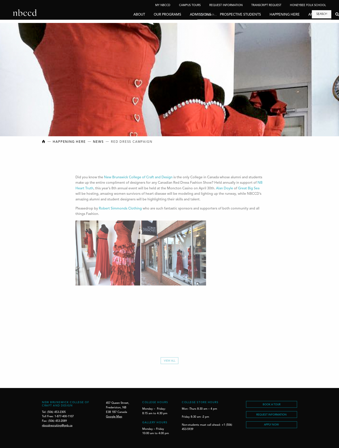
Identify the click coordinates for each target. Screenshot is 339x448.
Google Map (114, 416)
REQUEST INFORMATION (271, 415)
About (126, 14)
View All (169, 362)
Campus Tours (190, 5)
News (98, 142)
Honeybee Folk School (308, 5)
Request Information (226, 5)
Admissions (187, 14)
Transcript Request (266, 5)
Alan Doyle (224, 189)
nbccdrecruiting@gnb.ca (57, 425)
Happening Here (272, 14)
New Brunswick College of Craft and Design (138, 178)
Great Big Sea (248, 189)
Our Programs (154, 14)
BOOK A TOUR (271, 404)
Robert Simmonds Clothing (120, 209)
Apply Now (305, 14)
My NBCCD (162, 5)
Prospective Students (227, 14)
